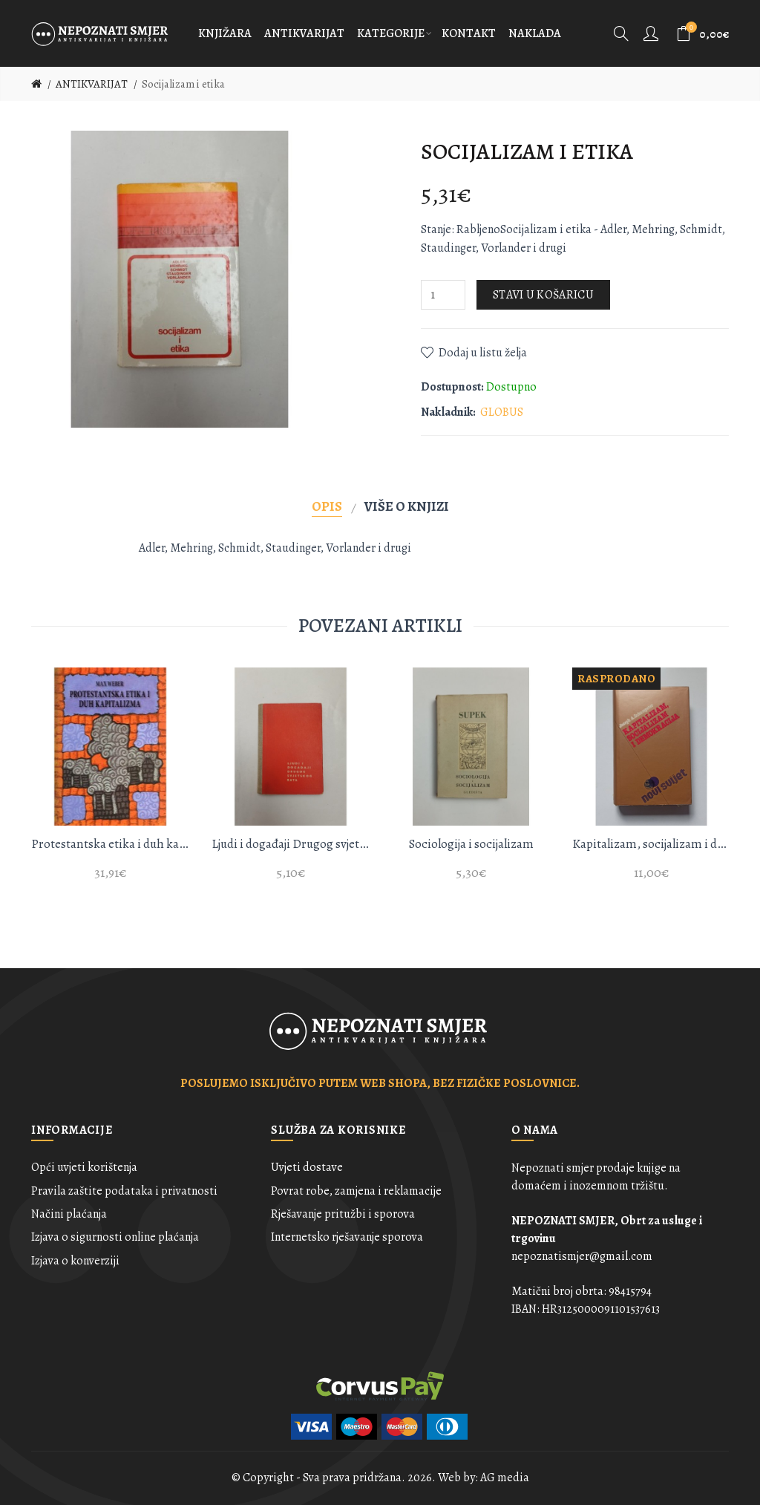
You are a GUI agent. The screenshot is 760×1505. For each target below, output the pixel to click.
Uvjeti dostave (307, 1167)
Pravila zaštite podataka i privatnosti (124, 1191)
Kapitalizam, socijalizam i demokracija (651, 843)
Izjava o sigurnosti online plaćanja (115, 1237)
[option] (110, 782)
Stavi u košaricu (543, 295)
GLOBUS (501, 412)
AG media (504, 1477)
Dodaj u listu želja (483, 353)
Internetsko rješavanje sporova (347, 1237)
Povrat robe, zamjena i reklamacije (356, 1191)
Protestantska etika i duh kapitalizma (110, 843)
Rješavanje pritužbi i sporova (343, 1214)
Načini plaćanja (69, 1214)
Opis (327, 506)
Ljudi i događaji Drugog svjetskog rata (291, 843)
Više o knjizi (406, 506)
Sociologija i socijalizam (471, 843)
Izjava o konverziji (75, 1261)
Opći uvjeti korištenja (84, 1167)
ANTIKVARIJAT (92, 83)
